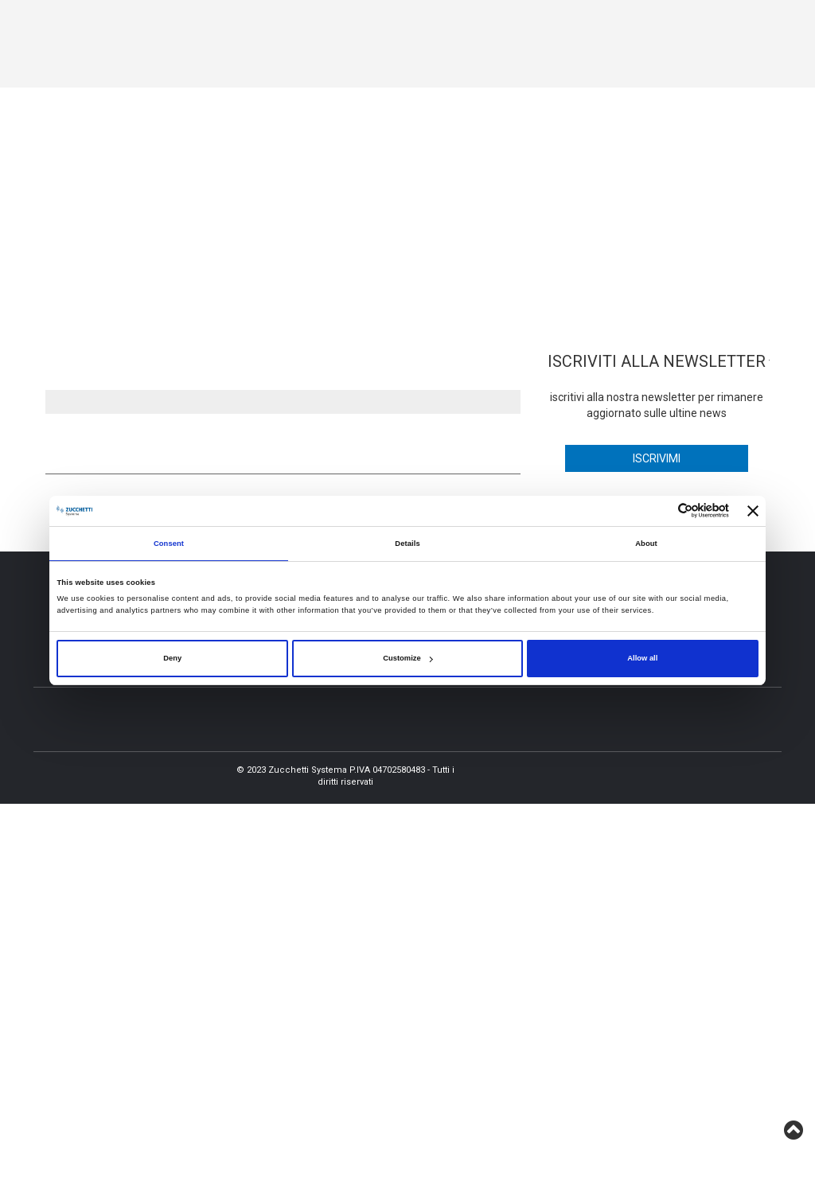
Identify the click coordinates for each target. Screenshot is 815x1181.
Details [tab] (407, 544)
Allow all (642, 658)
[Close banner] (752, 510)
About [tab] (646, 544)
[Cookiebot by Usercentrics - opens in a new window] (659, 510)
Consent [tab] (169, 544)
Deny (172, 658)
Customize (407, 658)
